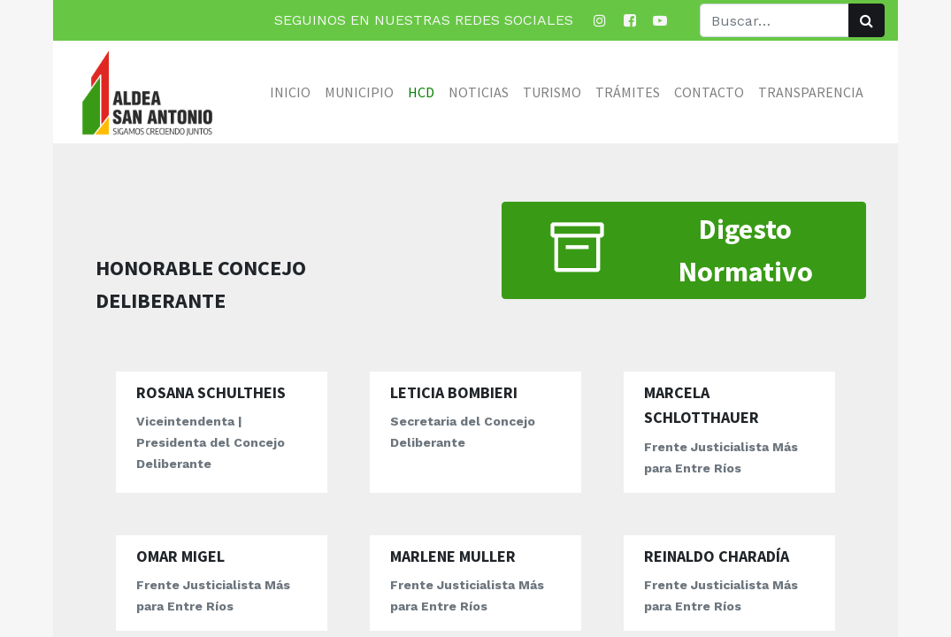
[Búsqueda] (866, 20)
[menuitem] (290, 92)
